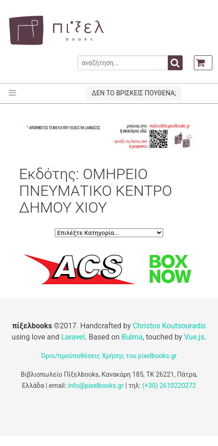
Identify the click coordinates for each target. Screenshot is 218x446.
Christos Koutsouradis (168, 325)
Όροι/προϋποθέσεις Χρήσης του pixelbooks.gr (109, 355)
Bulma (131, 337)
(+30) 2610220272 (169, 385)
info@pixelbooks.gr (96, 385)
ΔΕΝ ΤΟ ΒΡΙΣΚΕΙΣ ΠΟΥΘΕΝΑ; (134, 93)
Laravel (73, 337)
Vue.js (194, 337)
